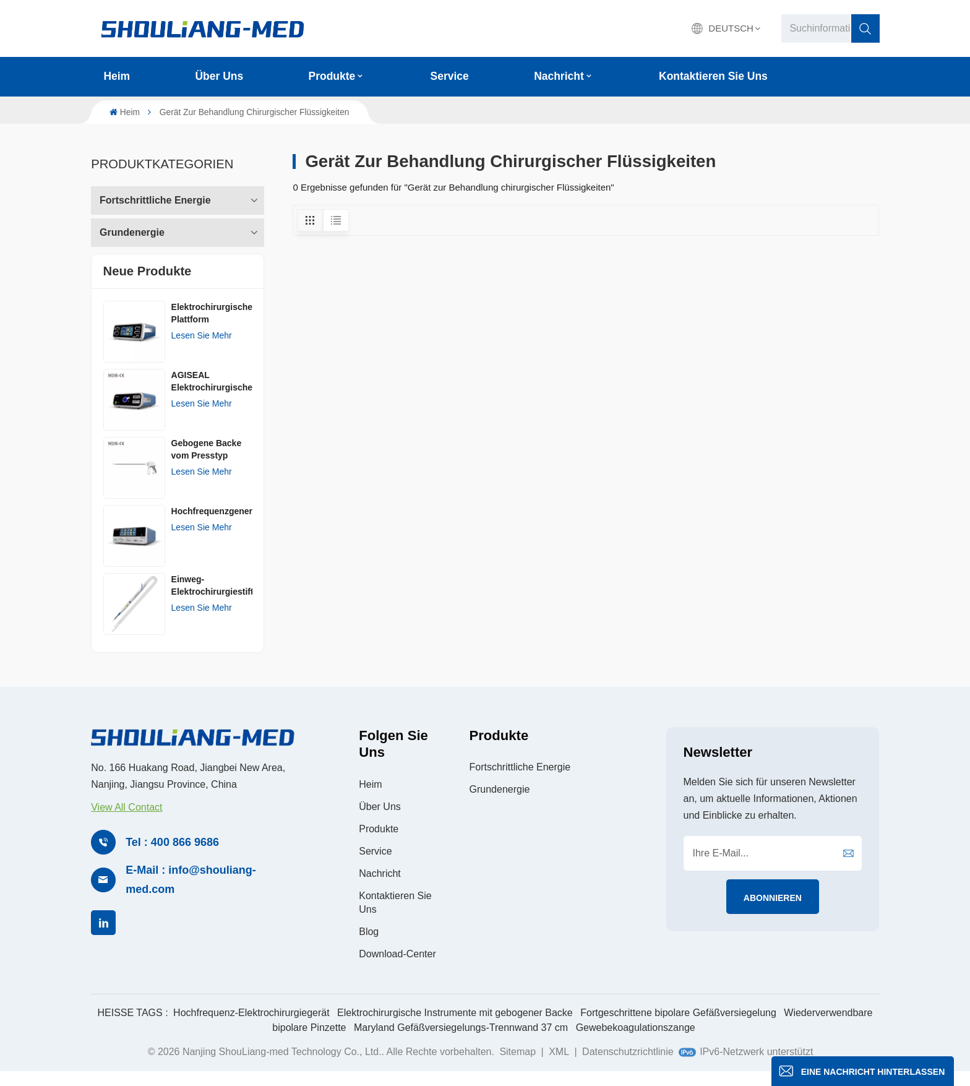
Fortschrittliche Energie (155, 196)
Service (450, 76)
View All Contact (126, 821)
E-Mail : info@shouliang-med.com (191, 894)
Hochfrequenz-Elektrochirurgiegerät (251, 1027)
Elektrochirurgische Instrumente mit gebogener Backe (455, 1027)
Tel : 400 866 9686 (172, 856)
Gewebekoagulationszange (635, 1041)
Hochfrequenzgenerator (211, 525)
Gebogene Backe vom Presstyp (206, 463)
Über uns (219, 76)
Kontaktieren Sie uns (713, 76)
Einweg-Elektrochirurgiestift (211, 599)
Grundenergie (132, 228)
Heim (116, 76)
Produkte (332, 76)
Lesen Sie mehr (201, 349)
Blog (369, 946)
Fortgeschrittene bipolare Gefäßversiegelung (678, 1027)
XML (559, 1066)
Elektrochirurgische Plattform (211, 327)
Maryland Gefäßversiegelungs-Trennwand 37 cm (461, 1041)
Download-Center (397, 968)
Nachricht (559, 76)
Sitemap (517, 1066)
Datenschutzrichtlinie (628, 1066)
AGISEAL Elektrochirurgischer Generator (211, 395)
